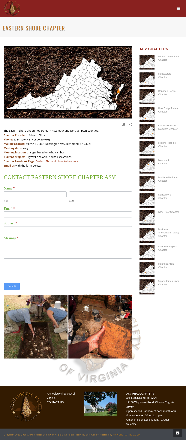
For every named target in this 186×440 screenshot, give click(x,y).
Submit (12, 286)
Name (9, 188)
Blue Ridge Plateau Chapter (168, 110)
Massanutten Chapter (165, 162)
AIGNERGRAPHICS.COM (126, 435)
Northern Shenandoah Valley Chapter (168, 232)
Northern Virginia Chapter (167, 248)
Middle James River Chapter (169, 58)
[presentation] (32, 269)
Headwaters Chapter (164, 75)
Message (11, 238)
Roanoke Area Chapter (166, 265)
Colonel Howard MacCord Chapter (168, 127)
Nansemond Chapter (164, 196)
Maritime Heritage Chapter (168, 179)
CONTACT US (55, 402)
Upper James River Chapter (168, 283)
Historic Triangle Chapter (167, 144)
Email (9, 209)
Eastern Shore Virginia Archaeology (57, 161)
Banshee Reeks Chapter (167, 93)
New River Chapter (168, 212)
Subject (10, 223)
